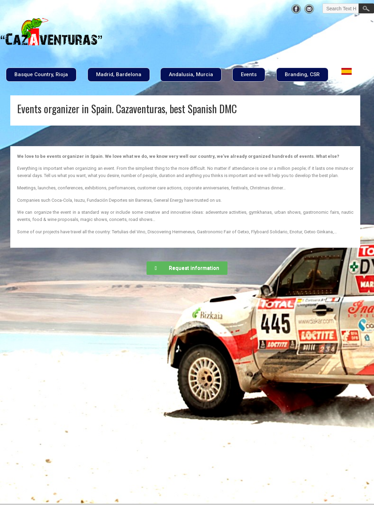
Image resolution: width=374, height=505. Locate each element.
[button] (41, 75)
